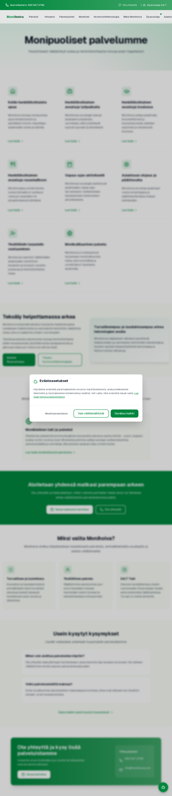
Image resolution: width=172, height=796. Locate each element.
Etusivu (19, 16)
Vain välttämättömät (91, 413)
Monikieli (84, 16)
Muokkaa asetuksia (56, 413)
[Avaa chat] (163, 787)
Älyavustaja (153, 16)
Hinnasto (50, 16)
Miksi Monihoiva (132, 16)
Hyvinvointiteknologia (106, 16)
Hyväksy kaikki (124, 413)
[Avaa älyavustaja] (155, 5)
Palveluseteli (66, 16)
